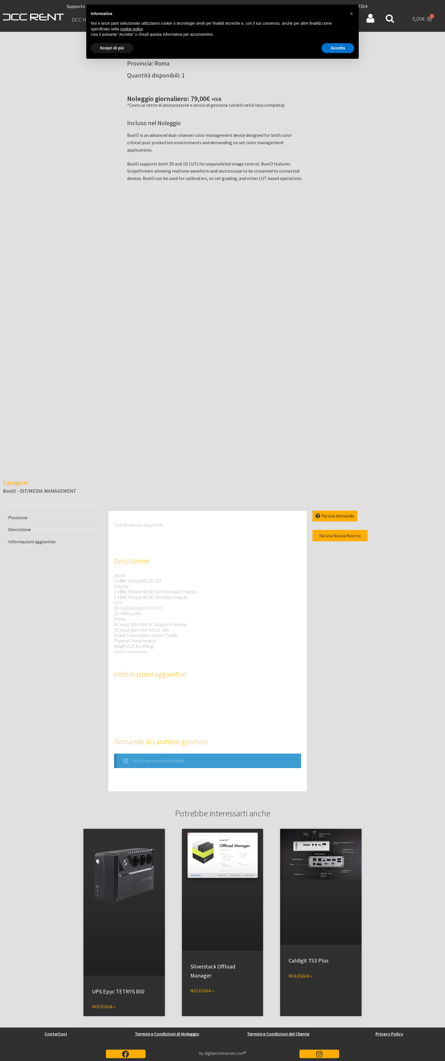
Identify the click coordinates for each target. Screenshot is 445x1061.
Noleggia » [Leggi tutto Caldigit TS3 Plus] (300, 976)
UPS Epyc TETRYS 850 (118, 991)
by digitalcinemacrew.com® (222, 1053)
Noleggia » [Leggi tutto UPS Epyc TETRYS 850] (104, 1006)
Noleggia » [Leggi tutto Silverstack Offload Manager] (202, 990)
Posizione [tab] (18, 517)
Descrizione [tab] (19, 529)
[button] (351, 13)
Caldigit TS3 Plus (308, 960)
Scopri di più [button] (112, 48)
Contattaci (56, 1034)
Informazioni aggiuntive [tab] (32, 541)
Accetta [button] (338, 48)
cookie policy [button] (131, 29)
